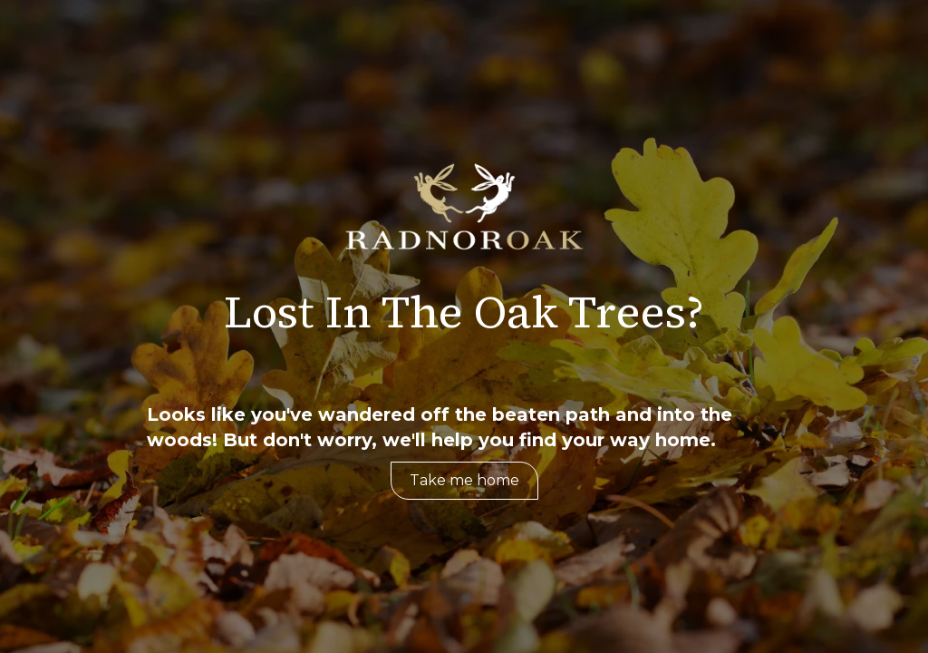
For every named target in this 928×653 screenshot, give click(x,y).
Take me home (464, 480)
